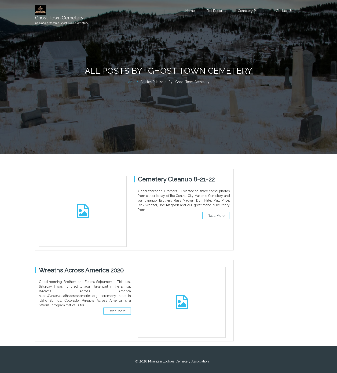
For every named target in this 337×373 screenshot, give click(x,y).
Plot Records (216, 11)
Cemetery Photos (251, 11)
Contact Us (284, 11)
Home (190, 11)
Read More (216, 215)
